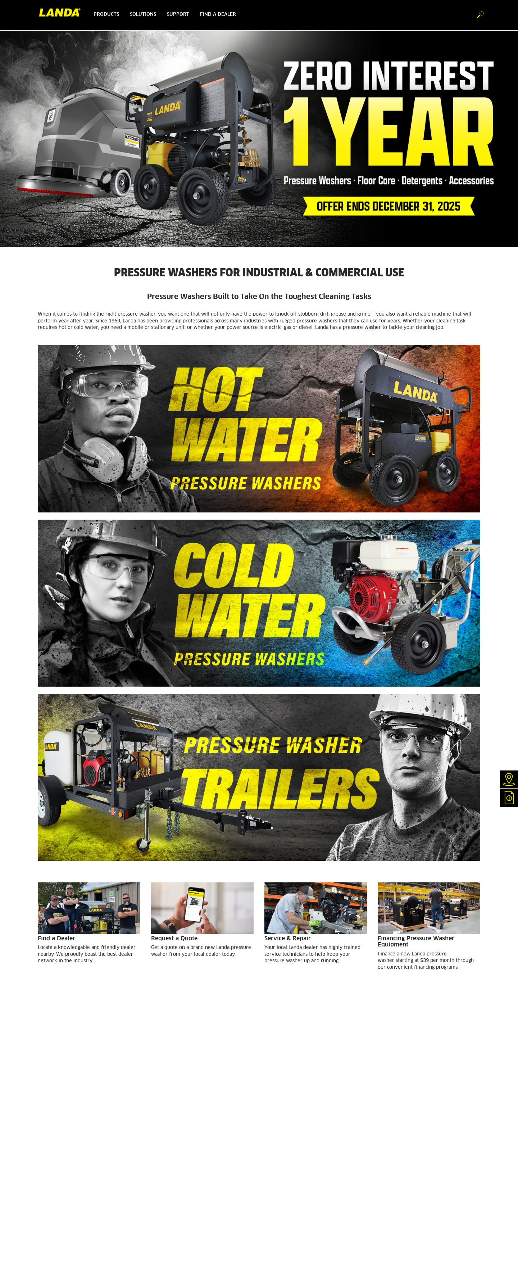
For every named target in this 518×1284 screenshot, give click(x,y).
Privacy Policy (166, 1182)
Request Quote (53, 1142)
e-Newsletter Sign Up (60, 1204)
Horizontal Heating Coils (64, 1173)
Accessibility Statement (176, 1188)
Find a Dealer (52, 1136)
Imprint (159, 1195)
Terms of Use (165, 1176)
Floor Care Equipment (61, 1185)
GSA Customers (54, 1160)
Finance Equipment (58, 1154)
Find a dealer (218, 14)
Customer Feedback (58, 1148)
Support (178, 14)
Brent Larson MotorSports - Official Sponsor (197, 1154)
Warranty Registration (61, 1167)
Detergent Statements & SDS (68, 1191)
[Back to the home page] (63, 14)
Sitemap (160, 1201)
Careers (159, 1142)
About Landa (164, 1136)
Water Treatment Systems (66, 1179)
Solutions (143, 14)
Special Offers (53, 1210)
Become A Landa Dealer (63, 1197)
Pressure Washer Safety (177, 1148)
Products (106, 14)
